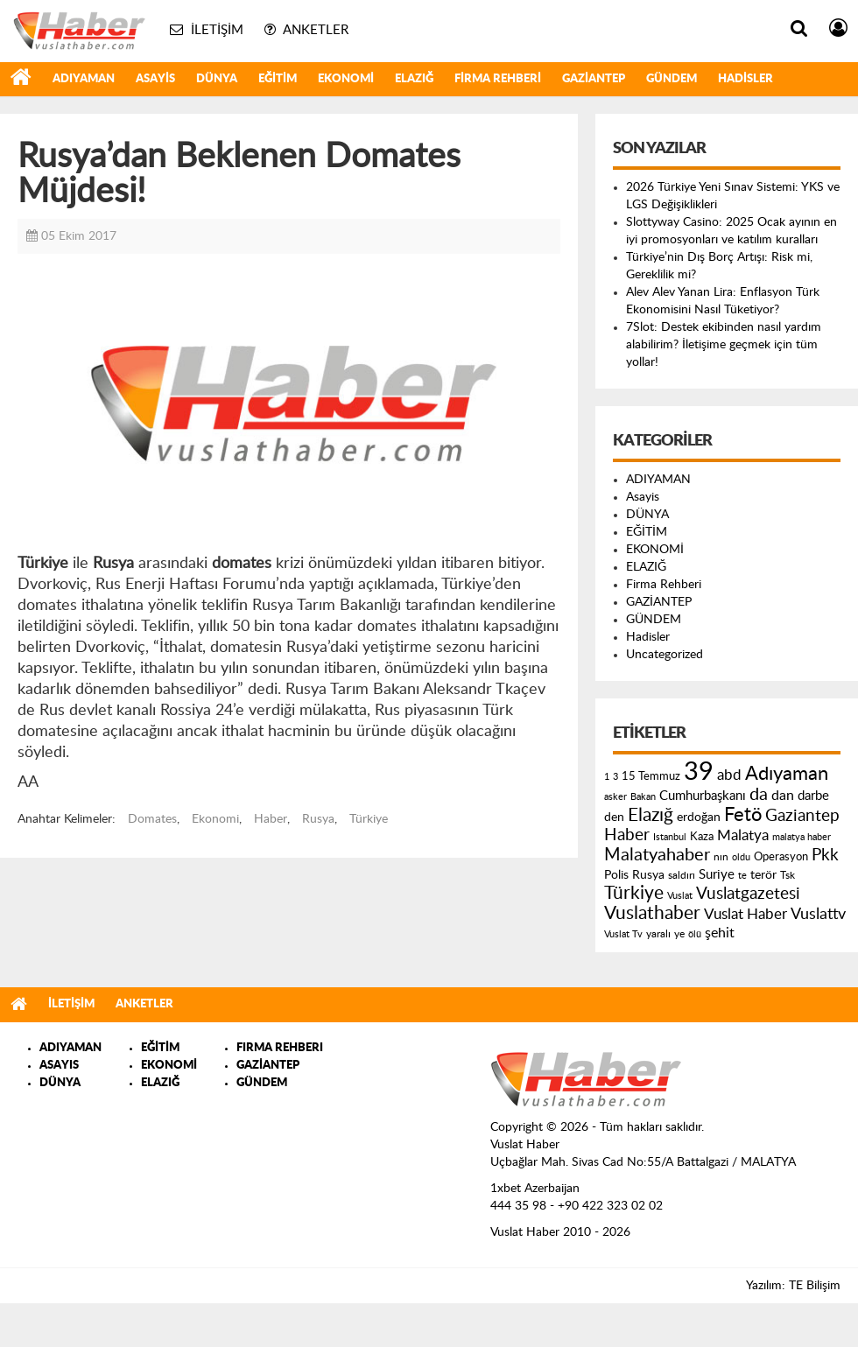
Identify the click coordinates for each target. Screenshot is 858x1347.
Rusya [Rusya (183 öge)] (648, 875)
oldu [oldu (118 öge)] (741, 857)
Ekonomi (215, 819)
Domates (152, 819)
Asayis (155, 79)
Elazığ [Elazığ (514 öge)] (650, 815)
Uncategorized (664, 655)
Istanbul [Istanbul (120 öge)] (669, 837)
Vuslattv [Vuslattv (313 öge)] (818, 914)
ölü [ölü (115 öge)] (694, 934)
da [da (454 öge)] (758, 794)
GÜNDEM (671, 79)
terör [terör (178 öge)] (763, 875)
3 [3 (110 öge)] (615, 777)
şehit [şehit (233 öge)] (720, 933)
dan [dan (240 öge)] (782, 796)
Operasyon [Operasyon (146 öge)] (781, 857)
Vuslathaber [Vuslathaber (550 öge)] (652, 913)
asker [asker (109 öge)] (615, 797)
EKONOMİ (346, 79)
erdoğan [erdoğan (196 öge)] (699, 817)
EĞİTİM (277, 79)
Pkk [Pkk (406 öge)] (825, 855)
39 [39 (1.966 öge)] (699, 772)
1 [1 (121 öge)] (606, 777)
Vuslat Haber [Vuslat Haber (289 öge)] (745, 914)
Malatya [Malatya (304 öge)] (743, 835)
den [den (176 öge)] (614, 817)
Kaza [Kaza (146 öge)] (702, 836)
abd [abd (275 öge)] (729, 775)
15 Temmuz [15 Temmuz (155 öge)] (651, 776)
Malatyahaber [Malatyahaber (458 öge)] (657, 855)
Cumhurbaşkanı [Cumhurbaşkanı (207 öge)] (702, 796)
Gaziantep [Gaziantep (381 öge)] (802, 816)
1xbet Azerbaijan (535, 1188)
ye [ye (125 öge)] (679, 934)
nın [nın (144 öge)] (721, 857)
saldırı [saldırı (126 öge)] (681, 875)
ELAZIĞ (414, 79)
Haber (270, 819)
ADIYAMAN (84, 79)
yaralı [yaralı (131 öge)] (658, 934)
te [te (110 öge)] (742, 875)
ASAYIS (59, 1065)
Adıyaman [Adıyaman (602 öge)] (786, 774)
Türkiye (368, 819)
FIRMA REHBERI (279, 1048)
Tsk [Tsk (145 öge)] (787, 875)
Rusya (318, 819)
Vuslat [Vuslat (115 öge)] (680, 896)
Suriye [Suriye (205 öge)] (717, 874)
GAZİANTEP (593, 79)
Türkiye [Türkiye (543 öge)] (634, 893)
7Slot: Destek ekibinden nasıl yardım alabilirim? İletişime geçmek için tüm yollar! (723, 344)
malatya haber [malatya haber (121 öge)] (801, 837)
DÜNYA (216, 79)
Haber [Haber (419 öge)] (627, 835)
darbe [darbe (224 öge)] (813, 796)
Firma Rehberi (497, 79)
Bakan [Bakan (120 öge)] (643, 797)
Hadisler (745, 79)
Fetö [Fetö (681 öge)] (743, 814)
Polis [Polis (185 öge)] (616, 875)
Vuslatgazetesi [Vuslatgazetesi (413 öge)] (748, 893)
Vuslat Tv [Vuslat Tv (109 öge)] (623, 934)
